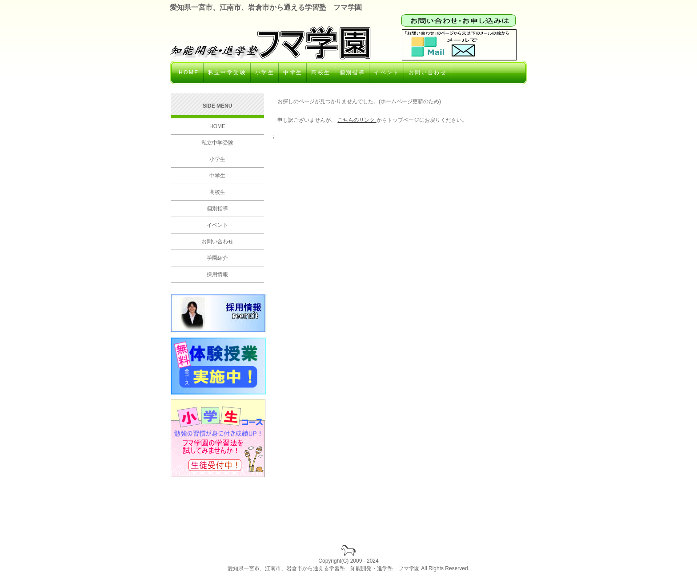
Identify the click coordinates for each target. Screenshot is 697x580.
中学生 (292, 72)
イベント (387, 72)
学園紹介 (217, 258)
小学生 (264, 72)
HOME (189, 72)
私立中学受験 (227, 72)
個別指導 (352, 72)
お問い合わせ (428, 72)
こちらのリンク (356, 120)
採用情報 (217, 274)
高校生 (320, 72)
